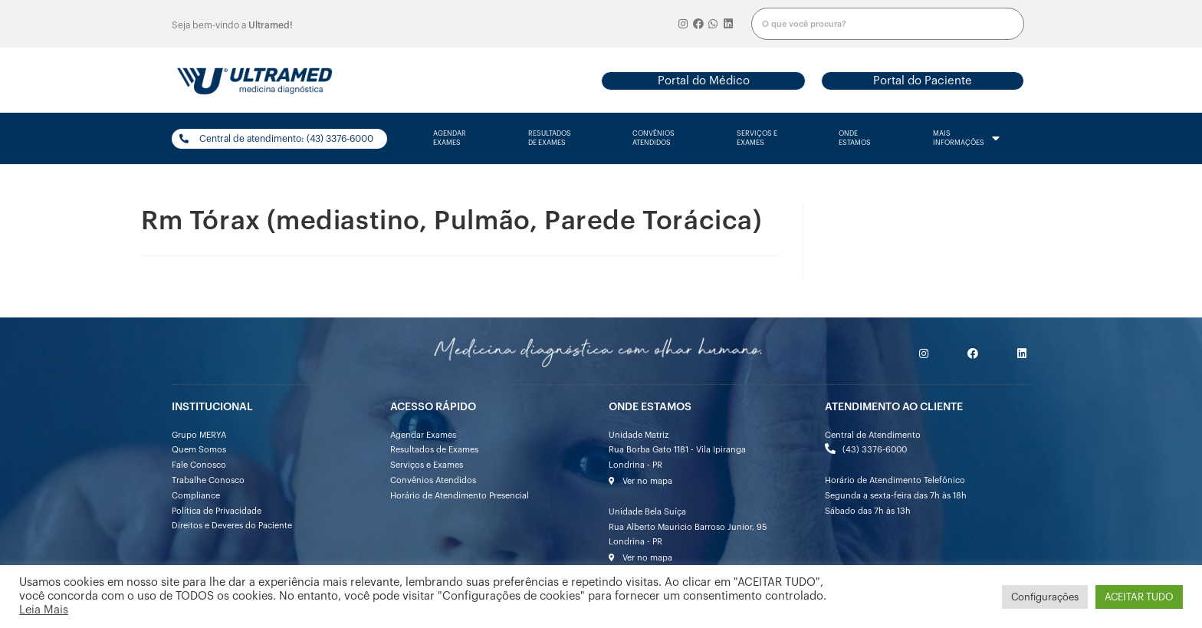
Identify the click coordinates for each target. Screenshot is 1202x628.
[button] (703, 80)
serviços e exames (757, 138)
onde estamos (855, 138)
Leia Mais (43, 610)
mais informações (966, 139)
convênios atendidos (653, 138)
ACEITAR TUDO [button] (1139, 597)
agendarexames (449, 138)
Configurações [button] (1045, 597)
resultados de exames (549, 138)
